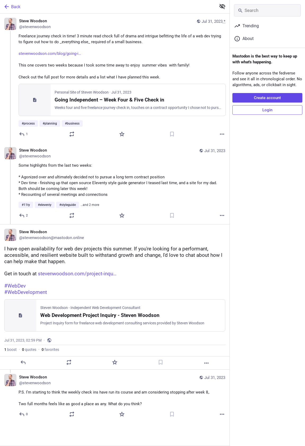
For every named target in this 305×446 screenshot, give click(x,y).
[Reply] (24, 134)
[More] (222, 134)
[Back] (107, 6)
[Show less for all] (222, 6)
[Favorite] (122, 134)
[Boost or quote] (72, 134)
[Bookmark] (172, 134)
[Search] (267, 10)
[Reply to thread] (24, 215)
